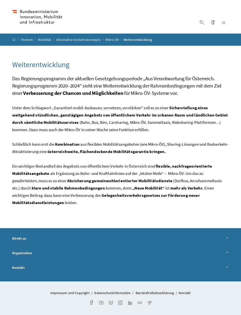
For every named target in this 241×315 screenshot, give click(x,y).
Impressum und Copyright (70, 293)
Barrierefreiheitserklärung (155, 293)
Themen (27, 39)
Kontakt (120, 267)
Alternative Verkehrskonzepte (78, 39)
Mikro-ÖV (112, 39)
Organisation (120, 253)
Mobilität (45, 39)
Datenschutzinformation (112, 293)
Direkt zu (120, 238)
